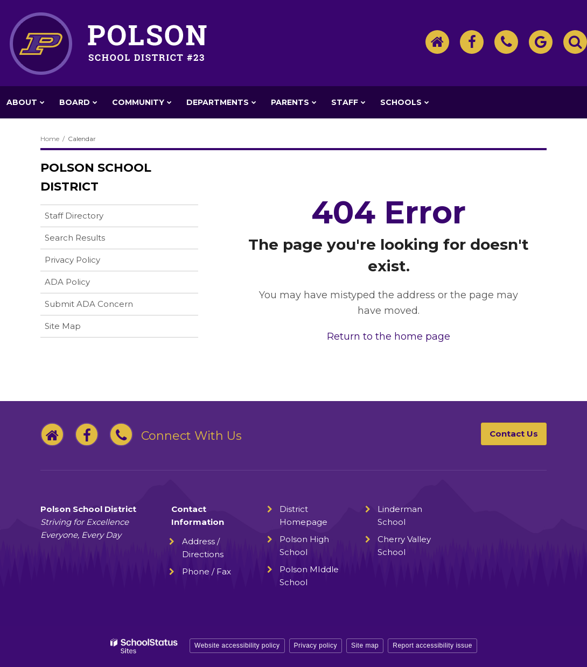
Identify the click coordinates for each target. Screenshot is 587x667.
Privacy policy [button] (315, 645)
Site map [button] (365, 645)
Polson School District (95, 177)
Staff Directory (74, 215)
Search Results (75, 238)
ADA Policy (67, 282)
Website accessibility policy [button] (237, 645)
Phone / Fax (206, 571)
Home (49, 139)
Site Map (63, 326)
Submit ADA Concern (89, 304)
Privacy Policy (72, 260)
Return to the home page (388, 336)
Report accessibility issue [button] (432, 645)
